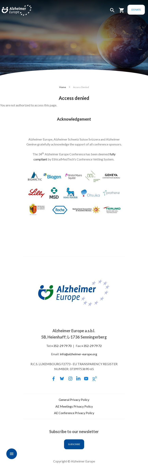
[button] (112, 12)
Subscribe (74, 444)
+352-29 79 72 (91, 346)
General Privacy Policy (74, 399)
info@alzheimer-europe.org (78, 354)
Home (62, 87)
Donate (136, 9)
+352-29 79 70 (61, 346)
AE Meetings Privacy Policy (74, 406)
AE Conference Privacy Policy (74, 413)
